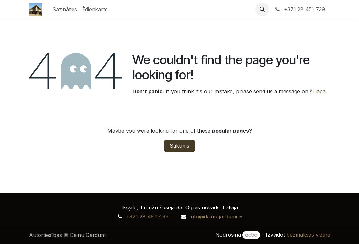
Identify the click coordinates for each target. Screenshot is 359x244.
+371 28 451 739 (299, 9)
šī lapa (318, 91)
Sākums (179, 146)
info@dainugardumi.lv (216, 216)
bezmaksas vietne (308, 234)
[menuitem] (65, 9)
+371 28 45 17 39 (147, 216)
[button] (262, 9)
